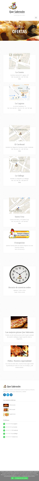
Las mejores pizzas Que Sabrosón (19, 332)
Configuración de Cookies (21, 478)
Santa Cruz (19, 217)
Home (17, 36)
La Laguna (19, 103)
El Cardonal (20, 144)
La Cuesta (19, 72)
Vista (19, 79)
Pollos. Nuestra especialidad (19, 361)
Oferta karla (9, 405)
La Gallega (19, 176)
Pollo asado (9, 409)
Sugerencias (9, 414)
